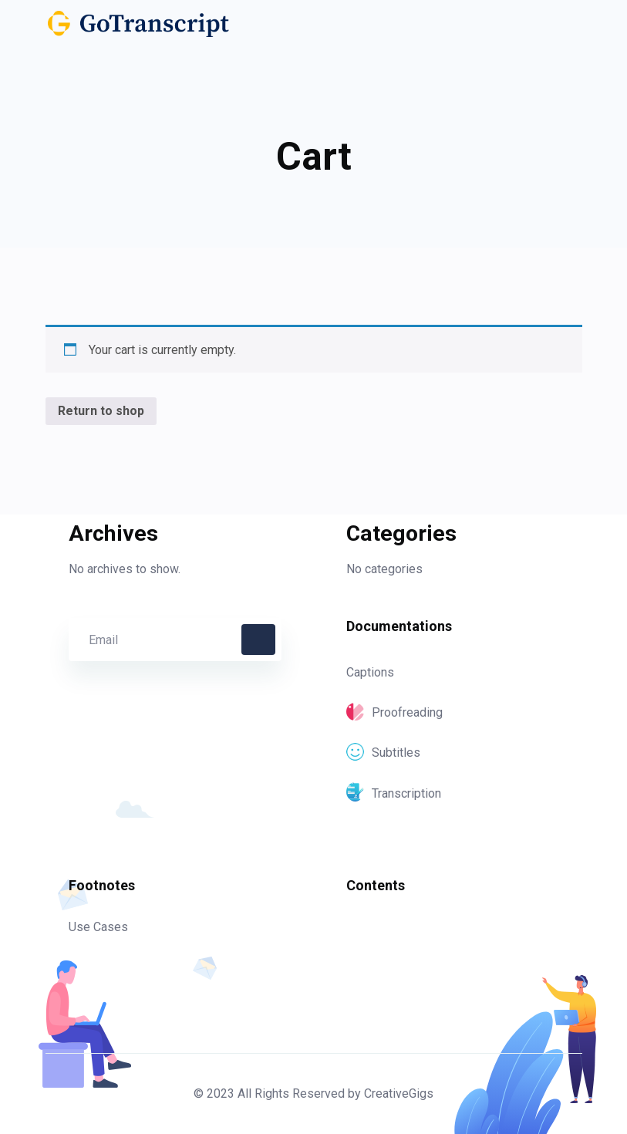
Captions (370, 672)
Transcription (393, 793)
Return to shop (101, 410)
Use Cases (98, 927)
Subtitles (383, 752)
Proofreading (394, 712)
